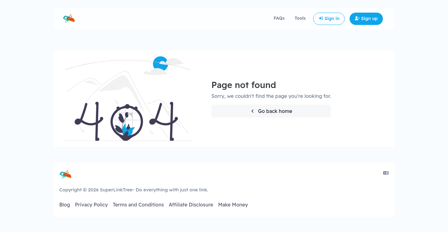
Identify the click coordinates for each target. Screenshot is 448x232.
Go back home (271, 111)
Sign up (366, 18)
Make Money (233, 205)
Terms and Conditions (138, 205)
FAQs (279, 18)
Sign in (329, 18)
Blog (64, 205)
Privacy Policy (91, 205)
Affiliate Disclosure (191, 205)
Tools (300, 18)
